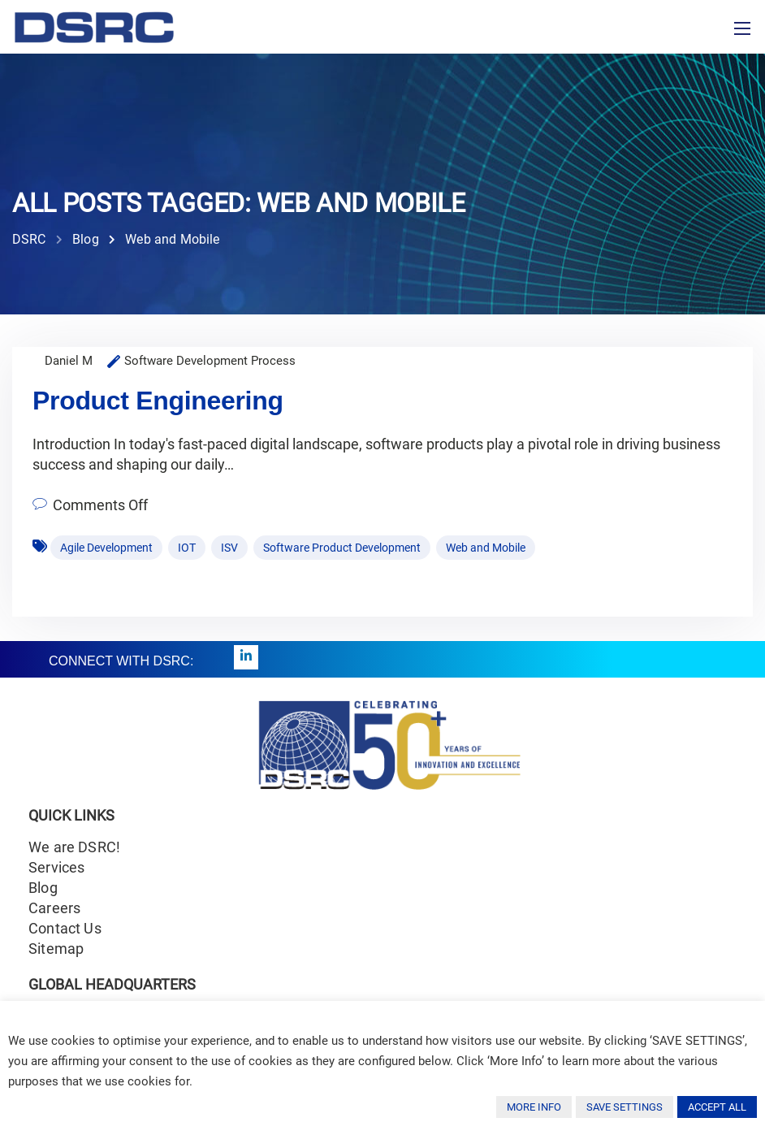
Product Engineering (157, 400)
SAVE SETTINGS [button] (624, 1107)
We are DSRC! (74, 847)
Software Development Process (210, 361)
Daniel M (69, 361)
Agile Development (106, 547)
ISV (229, 547)
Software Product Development (342, 547)
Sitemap (56, 948)
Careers (54, 907)
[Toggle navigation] (742, 28)
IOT (187, 547)
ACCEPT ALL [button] (717, 1107)
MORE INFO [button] (534, 1107)
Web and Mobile (485, 547)
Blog (43, 887)
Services (56, 867)
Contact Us (65, 928)
